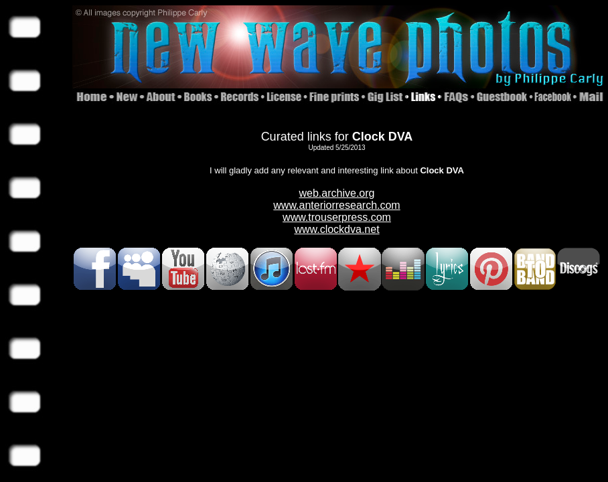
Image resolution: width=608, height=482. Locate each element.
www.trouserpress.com (337, 217)
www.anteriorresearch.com (336, 205)
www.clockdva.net (336, 229)
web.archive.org (337, 193)
